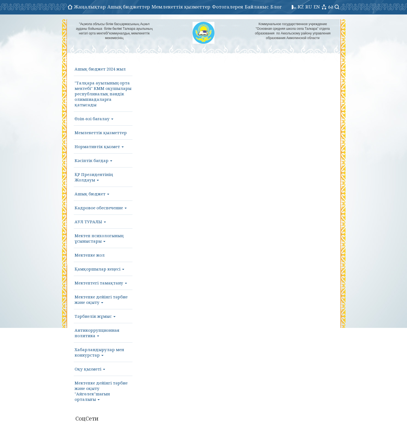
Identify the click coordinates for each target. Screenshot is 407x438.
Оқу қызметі (90, 369)
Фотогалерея (227, 7)
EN (317, 7)
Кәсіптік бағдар (93, 160)
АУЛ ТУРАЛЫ (90, 221)
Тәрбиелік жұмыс (95, 316)
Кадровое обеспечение (101, 207)
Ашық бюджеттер (128, 7)
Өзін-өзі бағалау (94, 118)
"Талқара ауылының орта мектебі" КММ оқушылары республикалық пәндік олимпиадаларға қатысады (103, 93)
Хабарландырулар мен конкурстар (99, 352)
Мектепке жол (90, 255)
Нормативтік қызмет (99, 146)
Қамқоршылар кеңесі (99, 269)
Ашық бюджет (92, 193)
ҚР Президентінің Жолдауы (94, 177)
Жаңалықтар (90, 7)
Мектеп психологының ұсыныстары (99, 238)
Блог (276, 7)
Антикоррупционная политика (97, 332)
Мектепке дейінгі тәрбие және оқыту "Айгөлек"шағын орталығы (101, 391)
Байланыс (257, 7)
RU (308, 7)
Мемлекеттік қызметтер (181, 7)
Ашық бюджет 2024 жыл (100, 69)
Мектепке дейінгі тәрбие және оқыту (101, 299)
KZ (301, 7)
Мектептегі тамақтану (101, 283)
